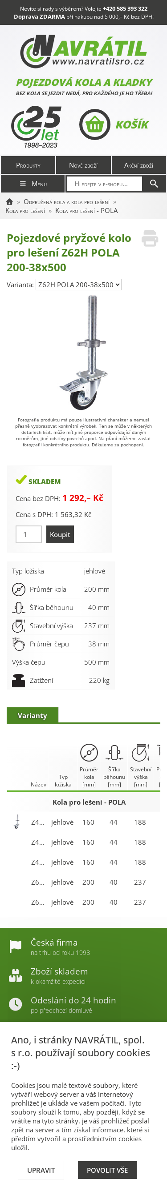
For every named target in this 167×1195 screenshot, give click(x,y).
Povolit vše (107, 1170)
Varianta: (21, 284)
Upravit (41, 1170)
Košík (113, 124)
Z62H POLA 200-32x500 (39, 882)
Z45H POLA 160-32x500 (39, 822)
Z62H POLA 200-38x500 (39, 902)
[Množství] (29, 534)
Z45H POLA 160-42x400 (39, 862)
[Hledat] (154, 183)
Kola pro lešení (25, 210)
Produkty (28, 164)
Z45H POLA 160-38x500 (39, 842)
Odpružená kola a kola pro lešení (67, 201)
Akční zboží (138, 164)
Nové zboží (83, 164)
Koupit (60, 534)
